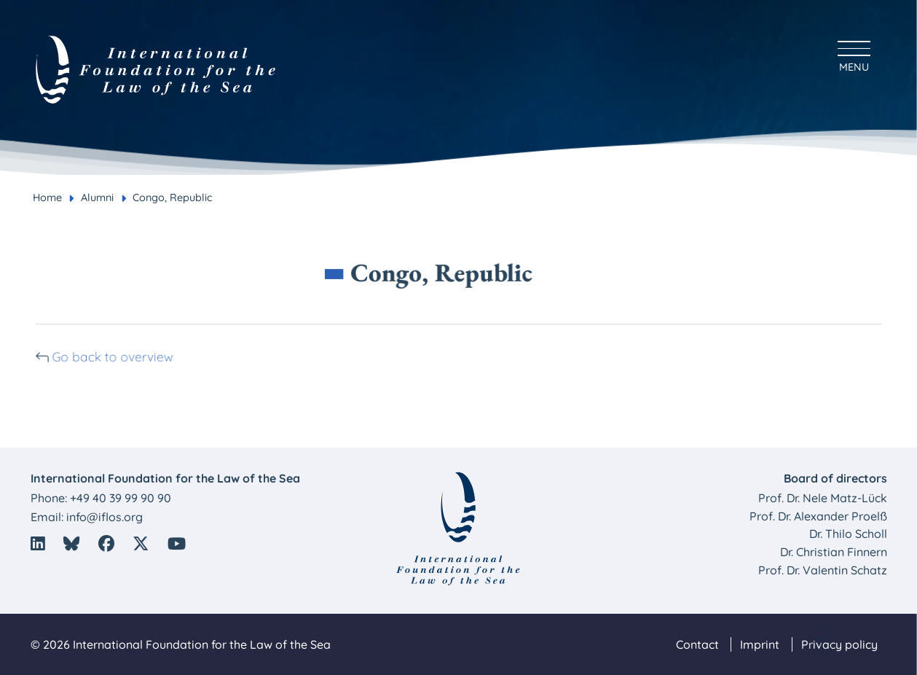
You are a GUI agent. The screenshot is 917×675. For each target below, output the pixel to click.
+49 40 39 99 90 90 (120, 498)
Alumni (97, 197)
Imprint (759, 644)
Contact (697, 644)
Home (47, 197)
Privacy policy (839, 644)
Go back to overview (121, 356)
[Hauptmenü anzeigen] (854, 54)
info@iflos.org (104, 517)
